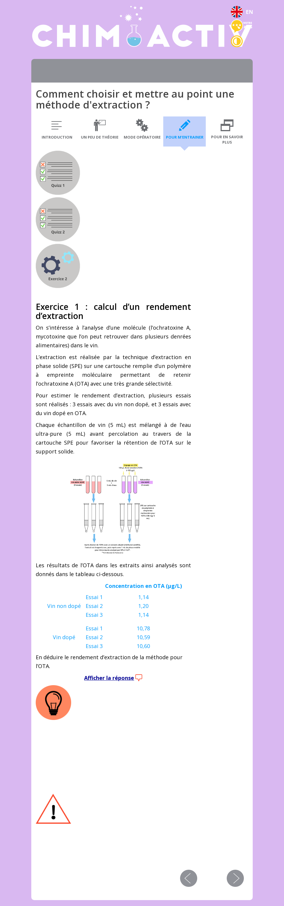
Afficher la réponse (109, 677)
